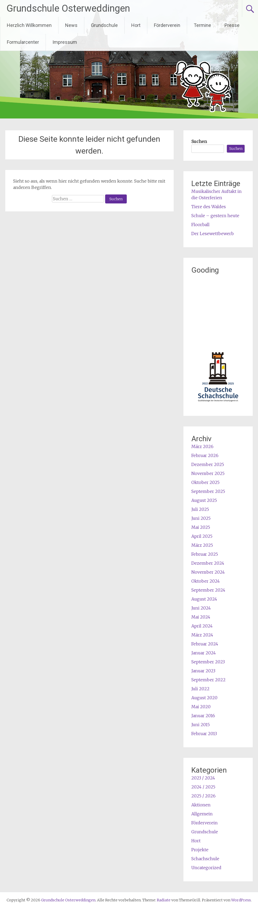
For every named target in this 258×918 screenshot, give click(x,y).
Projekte (199, 849)
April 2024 (202, 626)
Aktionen (201, 804)
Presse (232, 25)
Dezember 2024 (207, 563)
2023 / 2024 (203, 778)
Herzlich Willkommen (29, 25)
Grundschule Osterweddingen (68, 8)
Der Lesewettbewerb (212, 233)
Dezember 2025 (207, 464)
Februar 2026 (204, 455)
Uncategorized (206, 867)
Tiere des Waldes (208, 206)
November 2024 (208, 572)
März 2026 (202, 446)
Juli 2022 (200, 688)
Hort (135, 25)
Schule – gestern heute (215, 215)
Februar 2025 (204, 554)
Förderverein (167, 25)
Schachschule (205, 858)
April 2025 (201, 536)
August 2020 (204, 697)
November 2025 (208, 473)
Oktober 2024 (205, 581)
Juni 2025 (201, 518)
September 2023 (208, 661)
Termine (202, 25)
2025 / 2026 (203, 795)
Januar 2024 (203, 652)
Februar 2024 (204, 643)
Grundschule (104, 25)
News (71, 25)
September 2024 (208, 590)
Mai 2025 (200, 527)
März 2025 (202, 545)
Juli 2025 (200, 509)
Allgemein (202, 813)
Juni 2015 (200, 724)
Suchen (199, 141)
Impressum (64, 42)
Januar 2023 (203, 670)
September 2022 (208, 679)
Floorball (200, 224)
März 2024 (202, 635)
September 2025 (208, 491)
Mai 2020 (201, 706)
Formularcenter (23, 42)
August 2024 (204, 599)
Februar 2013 (204, 733)
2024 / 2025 (203, 786)
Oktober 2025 (205, 482)
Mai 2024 (200, 617)
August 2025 (204, 500)
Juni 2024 (201, 608)
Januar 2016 (203, 715)
